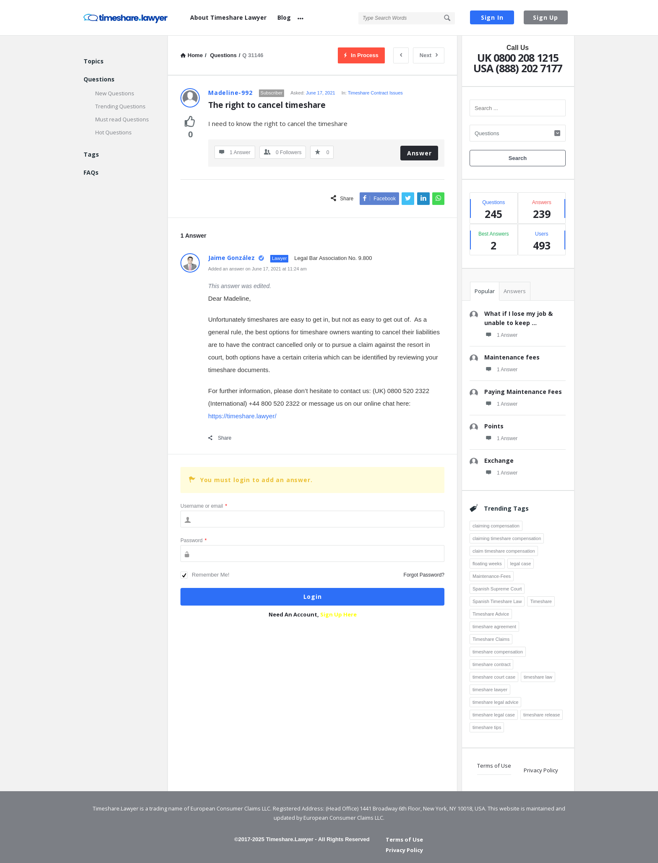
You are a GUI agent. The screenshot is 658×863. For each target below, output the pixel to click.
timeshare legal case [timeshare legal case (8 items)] (494, 714)
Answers (515, 291)
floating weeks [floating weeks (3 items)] (487, 563)
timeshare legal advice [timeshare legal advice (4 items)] (495, 702)
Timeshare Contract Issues (375, 92)
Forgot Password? (424, 575)
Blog (284, 17)
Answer (419, 153)
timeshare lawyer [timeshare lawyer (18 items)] (490, 689)
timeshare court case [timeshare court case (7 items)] (494, 676)
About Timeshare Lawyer (228, 17)
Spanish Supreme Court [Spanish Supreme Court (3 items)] (497, 588)
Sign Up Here (338, 614)
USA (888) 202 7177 (517, 68)
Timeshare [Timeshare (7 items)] (541, 601)
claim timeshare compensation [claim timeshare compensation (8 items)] (504, 550)
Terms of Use (494, 765)
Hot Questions (113, 132)
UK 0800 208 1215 (518, 57)
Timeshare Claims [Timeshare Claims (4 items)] (491, 639)
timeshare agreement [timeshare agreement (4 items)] (494, 626)
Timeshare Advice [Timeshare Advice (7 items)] (491, 613)
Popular (485, 291)
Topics (94, 61)
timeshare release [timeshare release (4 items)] (541, 714)
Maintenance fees (512, 357)
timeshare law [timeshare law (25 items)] (538, 676)
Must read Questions (122, 119)
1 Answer (500, 334)
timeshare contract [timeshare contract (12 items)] (491, 664)
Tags (91, 154)
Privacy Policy (541, 770)
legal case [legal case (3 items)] (520, 563)
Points (494, 426)
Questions (99, 79)
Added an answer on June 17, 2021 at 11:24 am (257, 268)
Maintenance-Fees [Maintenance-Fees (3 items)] (492, 576)
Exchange (499, 460)
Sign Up (545, 17)
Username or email (203, 506)
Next (429, 55)
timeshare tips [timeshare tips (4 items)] (487, 727)
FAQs (91, 172)
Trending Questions (120, 106)
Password (193, 540)
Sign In (492, 17)
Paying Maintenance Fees (523, 392)
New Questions (114, 93)
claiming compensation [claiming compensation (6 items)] (496, 525)
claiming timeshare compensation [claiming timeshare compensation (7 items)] (507, 538)
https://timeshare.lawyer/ (242, 416)
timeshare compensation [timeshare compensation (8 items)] (498, 651)
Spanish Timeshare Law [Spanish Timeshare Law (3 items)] (497, 601)
